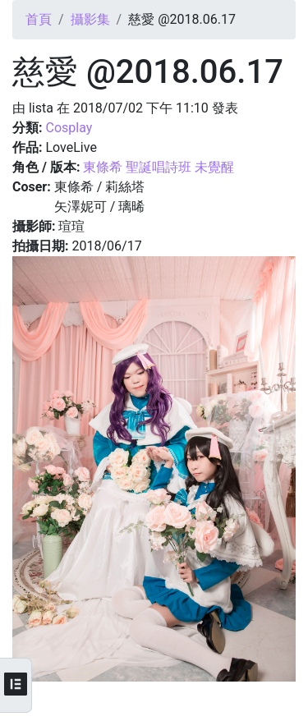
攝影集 (90, 19)
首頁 (38, 19)
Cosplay (68, 127)
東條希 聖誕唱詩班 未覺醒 (158, 167)
